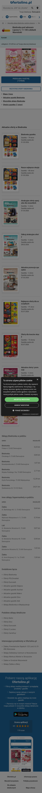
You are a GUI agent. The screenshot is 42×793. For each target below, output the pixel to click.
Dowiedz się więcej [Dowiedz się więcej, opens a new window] (31, 394)
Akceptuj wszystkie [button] (22, 400)
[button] (21, 410)
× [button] (37, 379)
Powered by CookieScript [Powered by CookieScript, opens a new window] (30, 414)
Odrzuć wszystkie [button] (21, 405)
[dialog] (21, 396)
